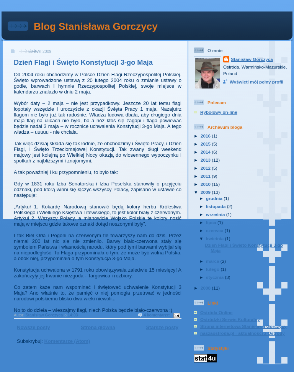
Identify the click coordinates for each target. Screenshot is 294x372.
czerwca (215, 230)
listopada (216, 206)
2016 (206, 135)
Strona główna (98, 327)
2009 (206, 192)
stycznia (215, 277)
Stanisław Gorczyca (252, 59)
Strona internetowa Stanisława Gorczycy (243, 326)
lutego (213, 269)
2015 (206, 143)
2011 (206, 176)
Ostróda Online (216, 312)
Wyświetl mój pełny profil (256, 81)
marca (213, 261)
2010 (206, 184)
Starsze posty (162, 327)
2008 (206, 287)
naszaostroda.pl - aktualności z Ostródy (242, 333)
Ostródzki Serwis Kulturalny (230, 319)
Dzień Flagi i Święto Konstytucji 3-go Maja (83, 62)
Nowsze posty (33, 327)
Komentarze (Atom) (67, 341)
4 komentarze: (158, 315)
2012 (206, 168)
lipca (211, 222)
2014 (206, 151)
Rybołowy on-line (218, 112)
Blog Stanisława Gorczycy (96, 26)
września (216, 214)
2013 (206, 159)
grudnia (215, 198)
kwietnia (215, 238)
